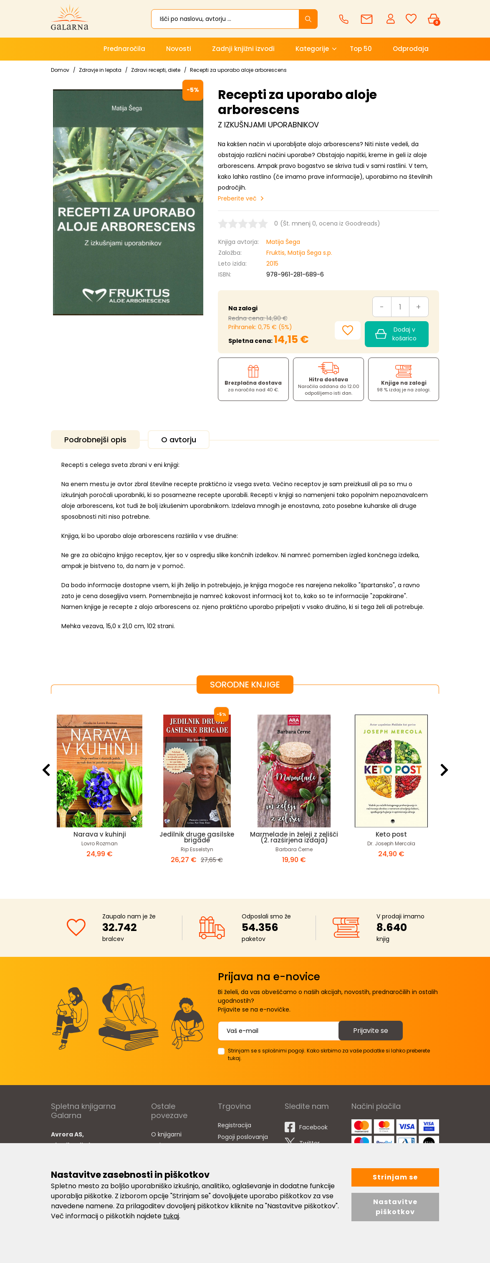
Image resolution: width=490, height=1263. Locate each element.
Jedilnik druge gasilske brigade (196, 837)
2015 (272, 263)
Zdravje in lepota (100, 70)
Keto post (391, 834)
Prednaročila (124, 48)
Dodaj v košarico (396, 333)
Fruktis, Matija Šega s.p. (299, 253)
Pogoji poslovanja (243, 1137)
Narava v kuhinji (99, 834)
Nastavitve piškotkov (395, 1207)
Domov (60, 70)
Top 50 (361, 48)
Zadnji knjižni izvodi (243, 48)
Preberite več (237, 198)
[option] (99, 789)
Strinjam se (395, 1177)
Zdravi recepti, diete (155, 70)
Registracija (234, 1125)
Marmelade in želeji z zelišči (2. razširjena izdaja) (294, 837)
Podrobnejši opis (95, 439)
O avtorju (178, 439)
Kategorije (312, 48)
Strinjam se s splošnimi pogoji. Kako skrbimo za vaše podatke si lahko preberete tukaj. (329, 1054)
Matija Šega (283, 242)
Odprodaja (411, 48)
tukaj (171, 1216)
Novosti (178, 48)
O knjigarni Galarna (166, 1139)
